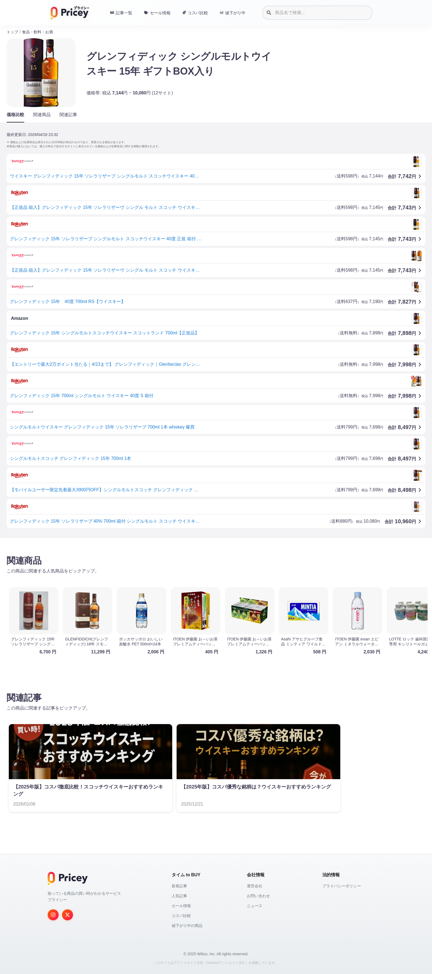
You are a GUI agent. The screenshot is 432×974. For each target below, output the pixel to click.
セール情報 (181, 906)
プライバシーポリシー (341, 886)
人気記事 (179, 896)
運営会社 (254, 886)
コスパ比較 (181, 915)
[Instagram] (53, 914)
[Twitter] (67, 914)
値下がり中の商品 (187, 925)
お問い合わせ (258, 896)
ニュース (254, 906)
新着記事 (179, 886)
